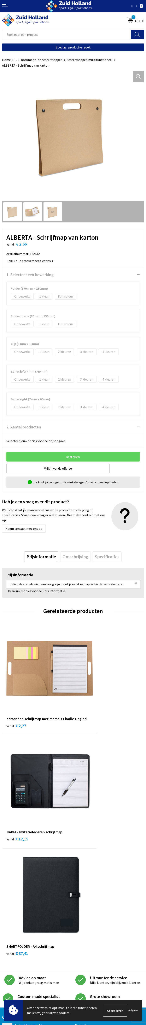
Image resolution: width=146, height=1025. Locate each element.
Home (6, 60)
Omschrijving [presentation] (75, 557)
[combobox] (66, 34)
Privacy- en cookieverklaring (22, 971)
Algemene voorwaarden (19, 965)
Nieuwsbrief (83, 876)
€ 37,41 (17, 797)
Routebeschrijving (88, 888)
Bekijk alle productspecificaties (29, 261)
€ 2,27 (16, 707)
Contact (81, 869)
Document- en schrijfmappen (42, 60)
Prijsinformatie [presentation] (41, 557)
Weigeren (133, 1010)
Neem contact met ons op (23, 528)
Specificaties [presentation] (107, 557)
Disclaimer (9, 977)
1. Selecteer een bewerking (30, 274)
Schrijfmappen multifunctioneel (90, 60)
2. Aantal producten (23, 426)
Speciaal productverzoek (73, 47)
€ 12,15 (88, 701)
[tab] (41, 556)
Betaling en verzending (91, 882)
